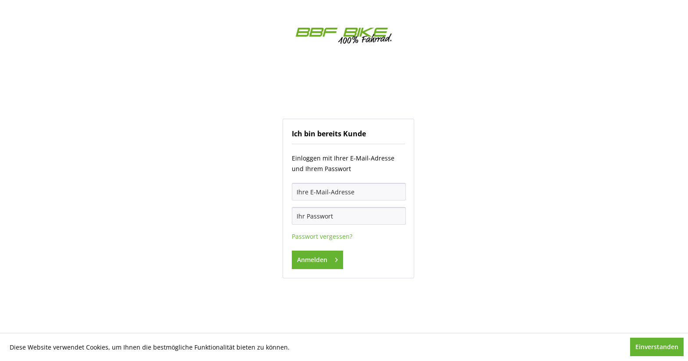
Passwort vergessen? (322, 236)
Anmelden (317, 258)
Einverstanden (656, 347)
